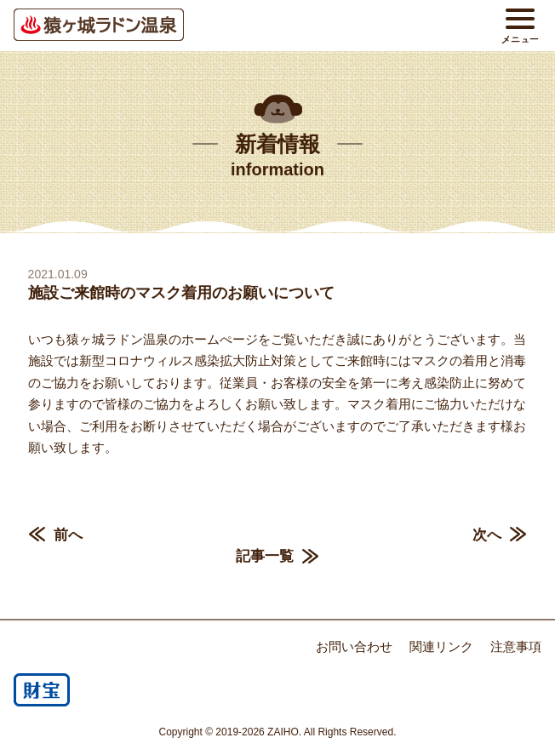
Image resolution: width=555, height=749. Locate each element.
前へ (68, 535)
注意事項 (515, 646)
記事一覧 (265, 556)
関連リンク (441, 646)
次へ (486, 535)
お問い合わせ (354, 646)
